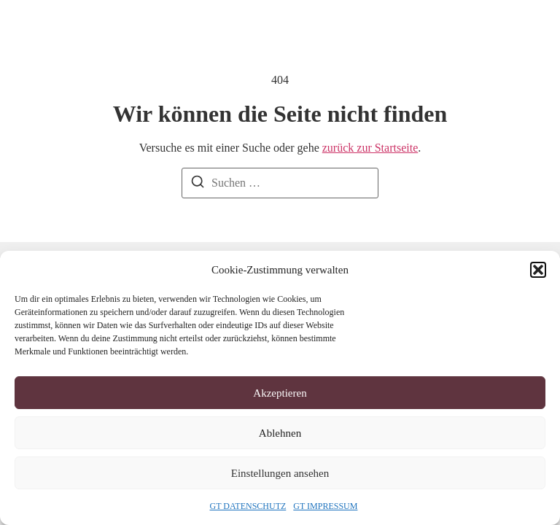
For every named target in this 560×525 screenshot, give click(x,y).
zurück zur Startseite (370, 147)
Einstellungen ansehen (280, 473)
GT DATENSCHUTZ (248, 506)
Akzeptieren (279, 393)
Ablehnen (280, 433)
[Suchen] (198, 184)
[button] (538, 269)
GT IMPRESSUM (325, 506)
